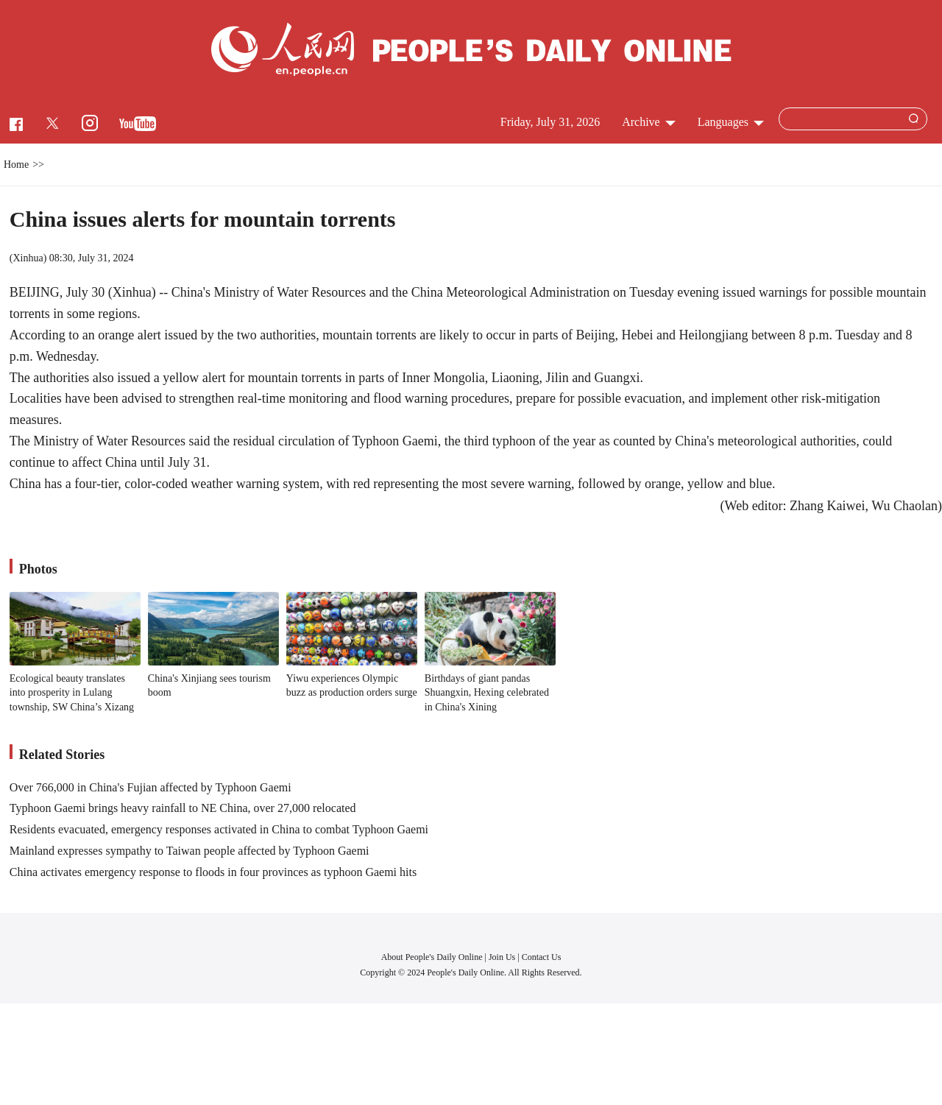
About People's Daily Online (432, 957)
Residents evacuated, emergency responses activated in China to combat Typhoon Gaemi (219, 829)
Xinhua (28, 258)
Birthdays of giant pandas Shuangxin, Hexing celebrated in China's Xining (487, 693)
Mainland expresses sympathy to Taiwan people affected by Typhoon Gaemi (189, 850)
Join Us (503, 957)
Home (16, 164)
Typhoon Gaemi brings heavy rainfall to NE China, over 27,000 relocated (183, 808)
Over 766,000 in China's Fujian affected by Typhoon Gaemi (150, 787)
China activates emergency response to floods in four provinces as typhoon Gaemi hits (213, 872)
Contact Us (542, 957)
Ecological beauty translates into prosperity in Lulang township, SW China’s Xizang (72, 693)
